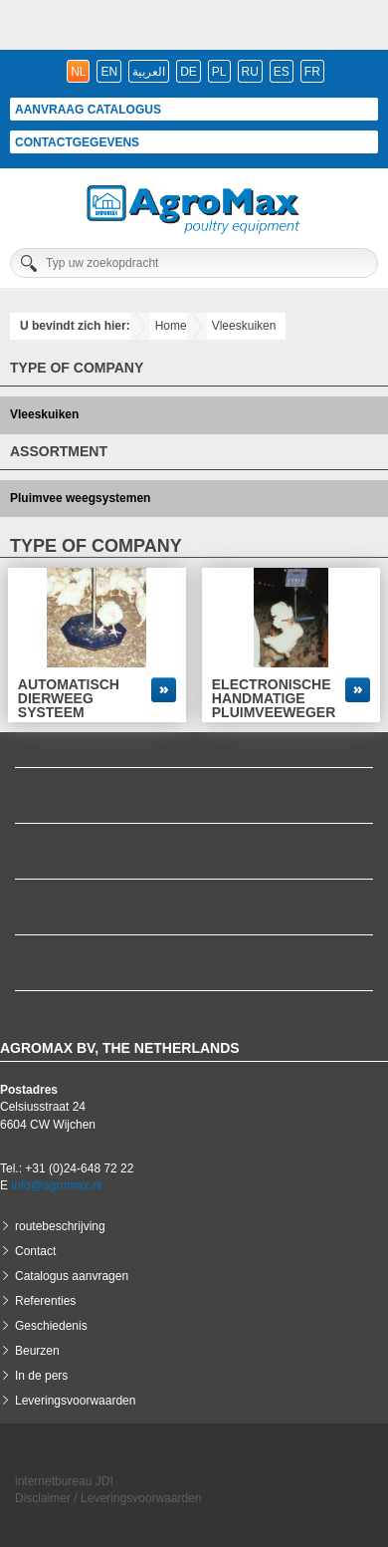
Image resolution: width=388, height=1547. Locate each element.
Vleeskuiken (244, 326)
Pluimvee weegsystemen (80, 498)
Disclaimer (43, 1498)
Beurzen (37, 1351)
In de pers (41, 1376)
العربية (148, 72)
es (282, 72)
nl (78, 72)
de (188, 72)
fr (312, 72)
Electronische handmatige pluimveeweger (273, 698)
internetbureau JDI (64, 1481)
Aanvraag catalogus (88, 110)
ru (250, 72)
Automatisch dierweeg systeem (68, 698)
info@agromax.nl (56, 1185)
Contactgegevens (77, 142)
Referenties (45, 1301)
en (108, 72)
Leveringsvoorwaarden (75, 1401)
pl (219, 72)
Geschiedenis (51, 1326)
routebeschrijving (60, 1226)
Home (171, 326)
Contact (35, 1251)
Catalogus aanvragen (71, 1276)
